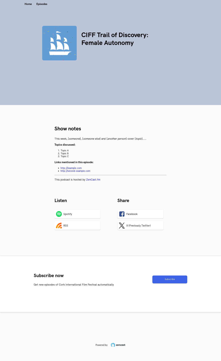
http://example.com (71, 168)
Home (28, 4)
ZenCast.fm (93, 179)
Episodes (41, 4)
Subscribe (170, 279)
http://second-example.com (75, 171)
